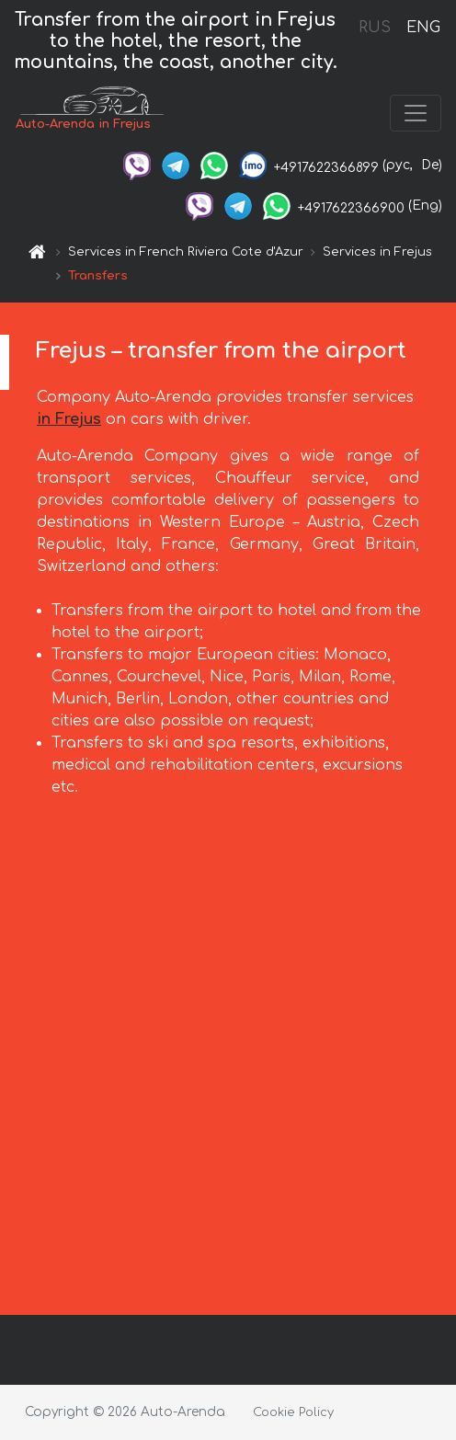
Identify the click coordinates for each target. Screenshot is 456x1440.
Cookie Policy (293, 1412)
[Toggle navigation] (415, 113)
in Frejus (69, 419)
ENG (422, 27)
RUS (375, 27)
